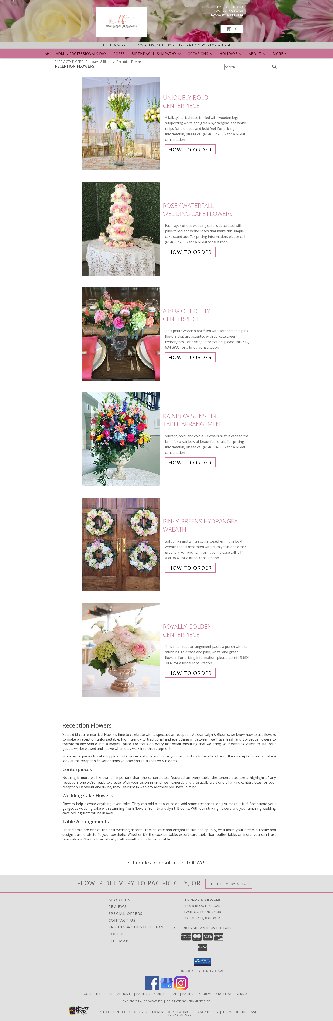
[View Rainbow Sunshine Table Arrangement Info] (121, 439)
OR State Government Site (188, 1001)
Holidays (231, 53)
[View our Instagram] (181, 988)
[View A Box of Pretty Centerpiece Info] (121, 334)
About (258, 53)
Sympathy (169, 53)
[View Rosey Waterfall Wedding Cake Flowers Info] (121, 229)
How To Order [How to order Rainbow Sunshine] (190, 462)
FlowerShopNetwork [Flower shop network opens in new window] (170, 1012)
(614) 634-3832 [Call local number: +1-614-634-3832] (232, 15)
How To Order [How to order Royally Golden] (190, 672)
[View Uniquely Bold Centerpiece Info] (121, 124)
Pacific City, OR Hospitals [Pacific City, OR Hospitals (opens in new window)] (157, 994)
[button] (231, 29)
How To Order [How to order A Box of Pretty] (190, 357)
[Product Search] (247, 67)
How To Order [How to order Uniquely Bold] (190, 149)
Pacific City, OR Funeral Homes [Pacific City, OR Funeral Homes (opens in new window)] (107, 994)
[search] (274, 66)
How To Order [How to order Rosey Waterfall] (190, 251)
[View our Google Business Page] (166, 988)
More (280, 53)
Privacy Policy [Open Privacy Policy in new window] (206, 1012)
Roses (119, 53)
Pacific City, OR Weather (143, 1001)
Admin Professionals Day (81, 53)
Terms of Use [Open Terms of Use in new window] (180, 1014)
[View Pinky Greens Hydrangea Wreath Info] (121, 545)
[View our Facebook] (152, 988)
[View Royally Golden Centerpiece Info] (121, 650)
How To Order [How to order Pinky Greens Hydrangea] (190, 567)
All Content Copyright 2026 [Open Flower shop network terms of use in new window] (124, 1012)
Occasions (200, 53)
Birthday (141, 53)
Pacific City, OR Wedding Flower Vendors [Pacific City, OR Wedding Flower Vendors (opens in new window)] (216, 994)
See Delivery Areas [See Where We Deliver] (229, 883)
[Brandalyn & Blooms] (121, 36)
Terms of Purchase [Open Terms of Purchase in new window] (240, 1012)
